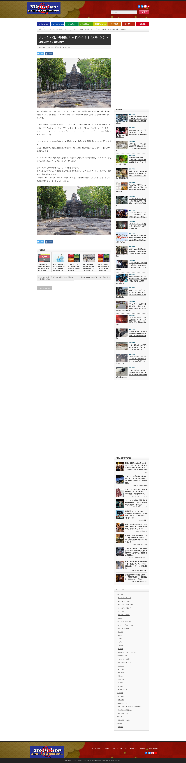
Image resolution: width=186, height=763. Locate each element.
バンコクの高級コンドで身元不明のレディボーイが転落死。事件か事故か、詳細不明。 (131, 321)
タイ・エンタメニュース (57, 24)
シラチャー (121, 665)
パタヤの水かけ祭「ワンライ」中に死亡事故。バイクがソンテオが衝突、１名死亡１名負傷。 (131, 293)
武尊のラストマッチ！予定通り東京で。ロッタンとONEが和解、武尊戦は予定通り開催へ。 (131, 133)
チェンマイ (121, 672)
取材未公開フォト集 (124, 720)
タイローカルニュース (142, 496)
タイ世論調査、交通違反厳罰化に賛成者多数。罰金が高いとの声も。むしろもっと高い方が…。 (131, 239)
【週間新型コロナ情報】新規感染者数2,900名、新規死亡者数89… (44, 267)
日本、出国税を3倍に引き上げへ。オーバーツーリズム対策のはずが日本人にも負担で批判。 (136, 465)
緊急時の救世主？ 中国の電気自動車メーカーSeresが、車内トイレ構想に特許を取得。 (131, 335)
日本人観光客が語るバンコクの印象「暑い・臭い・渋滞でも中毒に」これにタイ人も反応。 (136, 527)
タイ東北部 (54, 47)
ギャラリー (128, 24)
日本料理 (120, 645)
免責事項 (133, 748)
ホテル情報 (121, 696)
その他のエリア (122, 689)
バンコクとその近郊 (142, 485)
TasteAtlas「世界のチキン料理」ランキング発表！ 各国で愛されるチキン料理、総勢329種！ (131, 188)
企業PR (145, 520)
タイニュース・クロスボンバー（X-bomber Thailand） (91, 760)
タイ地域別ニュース (85, 24)
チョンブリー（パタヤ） (125, 662)
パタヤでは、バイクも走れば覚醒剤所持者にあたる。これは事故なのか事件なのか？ (131, 147)
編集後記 (142, 24)
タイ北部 (120, 682)
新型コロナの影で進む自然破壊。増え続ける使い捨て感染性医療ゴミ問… (59, 268)
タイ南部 (120, 686)
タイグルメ (71, 24)
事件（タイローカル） (142, 581)
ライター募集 (96, 748)
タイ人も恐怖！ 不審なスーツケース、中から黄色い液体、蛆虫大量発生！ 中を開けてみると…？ (131, 373)
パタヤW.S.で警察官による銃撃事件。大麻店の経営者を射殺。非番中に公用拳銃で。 (131, 252)
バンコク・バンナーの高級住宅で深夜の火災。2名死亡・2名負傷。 (137, 226)
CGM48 (120, 638)
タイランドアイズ (123, 713)
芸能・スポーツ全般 (142, 507)
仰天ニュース (144, 531)
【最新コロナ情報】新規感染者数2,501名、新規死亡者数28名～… (103, 267)
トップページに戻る (44, 288)
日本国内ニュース (100, 24)
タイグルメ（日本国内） (125, 710)
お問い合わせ (153, 748)
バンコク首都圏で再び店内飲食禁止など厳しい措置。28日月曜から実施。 (56, 278)
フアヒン (120, 676)
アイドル (120, 631)
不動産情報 (121, 699)
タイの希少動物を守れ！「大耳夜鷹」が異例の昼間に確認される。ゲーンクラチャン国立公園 (131, 161)
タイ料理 (120, 649)
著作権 (106, 748)
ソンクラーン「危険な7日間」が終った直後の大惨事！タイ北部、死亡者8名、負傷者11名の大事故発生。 (131, 307)
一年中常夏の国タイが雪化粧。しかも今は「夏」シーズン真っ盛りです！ (137, 347)
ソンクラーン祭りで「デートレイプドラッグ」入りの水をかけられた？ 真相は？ (138, 215)
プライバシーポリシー (119, 748)
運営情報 (142, 748)
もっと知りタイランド (124, 608)
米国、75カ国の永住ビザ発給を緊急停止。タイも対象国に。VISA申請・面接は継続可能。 (136, 491)
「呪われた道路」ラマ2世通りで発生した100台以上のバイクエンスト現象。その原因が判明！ (131, 266)
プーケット (121, 679)
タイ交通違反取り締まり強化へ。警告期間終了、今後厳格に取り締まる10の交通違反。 (136, 577)
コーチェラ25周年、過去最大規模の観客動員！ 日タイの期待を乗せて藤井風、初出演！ (136, 502)
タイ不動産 (114, 24)
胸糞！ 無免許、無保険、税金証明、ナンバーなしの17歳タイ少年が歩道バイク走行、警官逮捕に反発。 (131, 175)
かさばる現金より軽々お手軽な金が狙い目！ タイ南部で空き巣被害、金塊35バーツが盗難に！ (131, 280)
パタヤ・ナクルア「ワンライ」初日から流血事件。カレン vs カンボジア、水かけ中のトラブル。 (131, 360)
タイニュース (43, 24)
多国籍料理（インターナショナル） (128, 652)
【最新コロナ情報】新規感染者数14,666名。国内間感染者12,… (73, 267)
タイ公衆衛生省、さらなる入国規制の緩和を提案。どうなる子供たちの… (88, 268)
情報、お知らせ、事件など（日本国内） (129, 706)
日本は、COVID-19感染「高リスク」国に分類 (94, 277)
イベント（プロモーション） (140, 557)
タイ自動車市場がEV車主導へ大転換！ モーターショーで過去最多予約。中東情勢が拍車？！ (131, 120)
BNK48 (120, 635)
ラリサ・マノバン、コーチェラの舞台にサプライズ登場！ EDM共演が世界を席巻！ (131, 202)
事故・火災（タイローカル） (126, 604)
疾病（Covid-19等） (64, 47)
